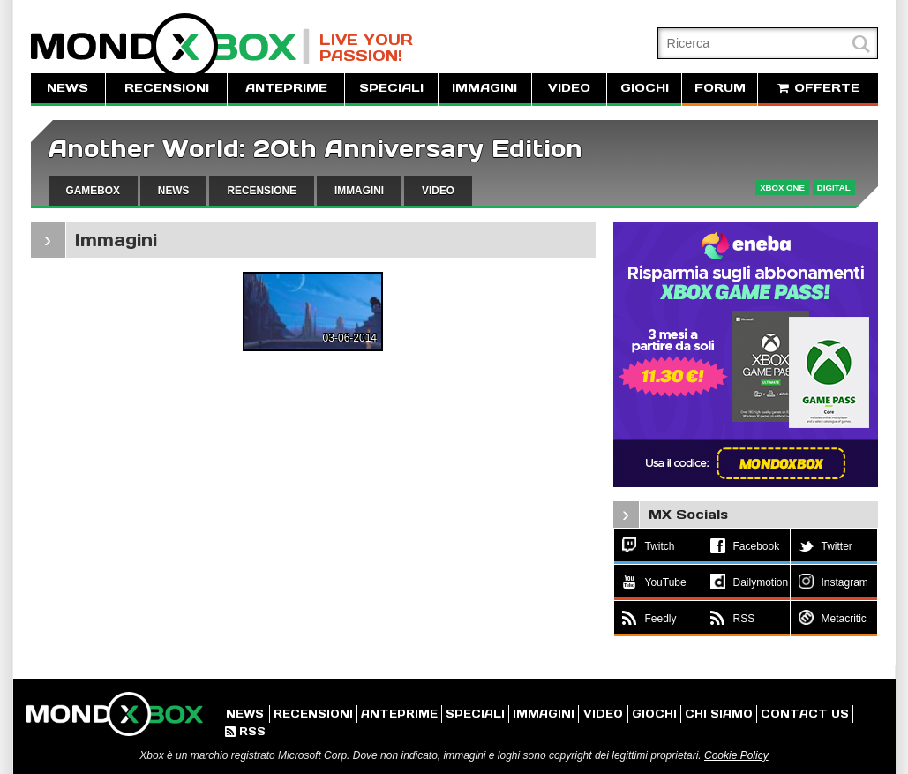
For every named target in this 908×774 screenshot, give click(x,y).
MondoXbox (170, 46)
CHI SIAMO (719, 713)
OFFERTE (818, 87)
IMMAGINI (484, 87)
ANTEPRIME (286, 87)
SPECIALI (391, 87)
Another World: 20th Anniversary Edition (315, 148)
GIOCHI (644, 87)
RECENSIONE (261, 190)
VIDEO (569, 87)
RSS (245, 731)
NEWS (67, 87)
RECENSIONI (166, 87)
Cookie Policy (736, 755)
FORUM (720, 87)
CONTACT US (805, 713)
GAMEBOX (93, 190)
